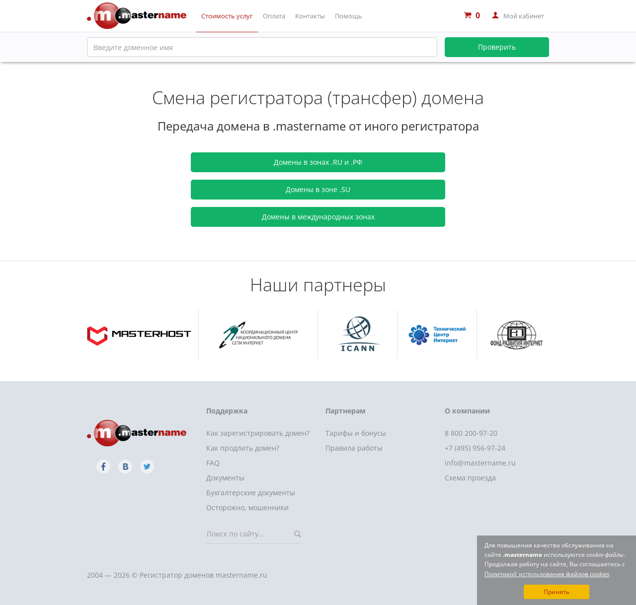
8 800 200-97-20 (471, 433)
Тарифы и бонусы (355, 433)
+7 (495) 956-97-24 (475, 448)
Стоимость (227, 15)
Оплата (274, 15)
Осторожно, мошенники (247, 507)
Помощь (348, 15)
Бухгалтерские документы (250, 492)
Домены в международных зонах (318, 216)
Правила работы (354, 448)
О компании (467, 410)
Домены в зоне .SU (318, 189)
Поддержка (226, 410)
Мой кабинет (523, 15)
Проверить (497, 47)
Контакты (310, 15)
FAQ (213, 463)
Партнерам (345, 410)
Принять (556, 592)
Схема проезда (470, 477)
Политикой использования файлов (546, 574)
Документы (225, 477)
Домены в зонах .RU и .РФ (318, 162)
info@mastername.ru (480, 463)
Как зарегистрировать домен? (258, 433)
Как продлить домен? (242, 448)
